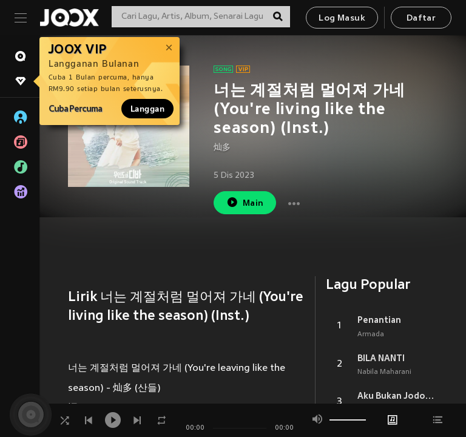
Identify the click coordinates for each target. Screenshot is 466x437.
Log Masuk (342, 18)
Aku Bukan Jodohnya (397, 396)
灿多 (222, 147)
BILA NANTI (381, 358)
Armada (370, 334)
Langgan (147, 108)
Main (244, 202)
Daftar (421, 18)
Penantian (379, 320)
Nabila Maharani (384, 372)
